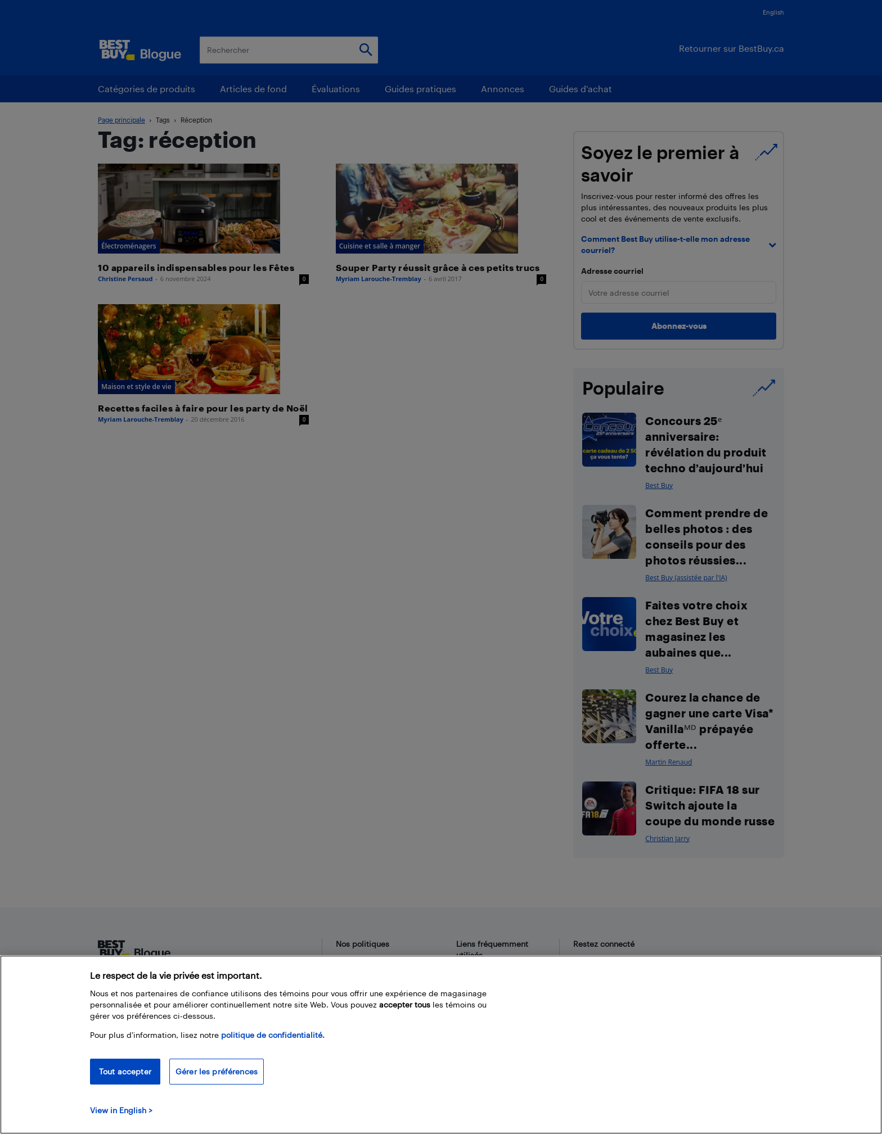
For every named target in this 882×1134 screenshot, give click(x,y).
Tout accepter (125, 1071)
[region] (441, 1044)
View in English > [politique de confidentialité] (121, 1110)
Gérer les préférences (217, 1071)
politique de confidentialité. (273, 1035)
